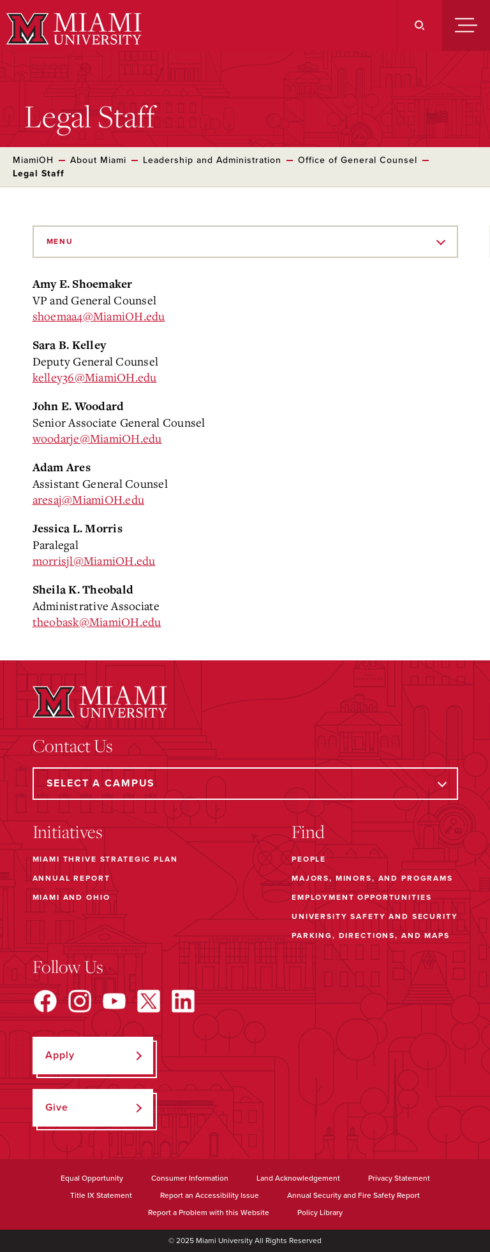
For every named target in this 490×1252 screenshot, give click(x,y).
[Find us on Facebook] (45, 1001)
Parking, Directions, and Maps (371, 935)
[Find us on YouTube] (114, 1001)
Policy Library (320, 1212)
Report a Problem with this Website (208, 1212)
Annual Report (71, 878)
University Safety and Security (375, 916)
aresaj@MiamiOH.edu (89, 499)
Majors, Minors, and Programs (372, 878)
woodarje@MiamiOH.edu (97, 438)
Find (308, 831)
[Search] (419, 25)
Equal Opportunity (92, 1178)
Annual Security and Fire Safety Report (353, 1195)
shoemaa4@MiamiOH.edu (99, 316)
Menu (60, 241)
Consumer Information (189, 1178)
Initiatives (68, 831)
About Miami (98, 160)
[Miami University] (72, 28)
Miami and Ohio (71, 897)
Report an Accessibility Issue (209, 1195)
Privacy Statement (399, 1178)
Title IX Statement (101, 1195)
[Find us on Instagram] (80, 1001)
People (309, 859)
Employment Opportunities (361, 897)
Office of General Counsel (357, 160)
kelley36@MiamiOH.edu (95, 377)
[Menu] (466, 25)
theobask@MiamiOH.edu (97, 621)
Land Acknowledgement (298, 1178)
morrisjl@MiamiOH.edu (94, 560)
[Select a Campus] (245, 783)
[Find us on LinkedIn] (183, 1001)
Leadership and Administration (212, 160)
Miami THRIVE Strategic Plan (105, 859)
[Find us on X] (148, 1001)
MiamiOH (33, 160)
